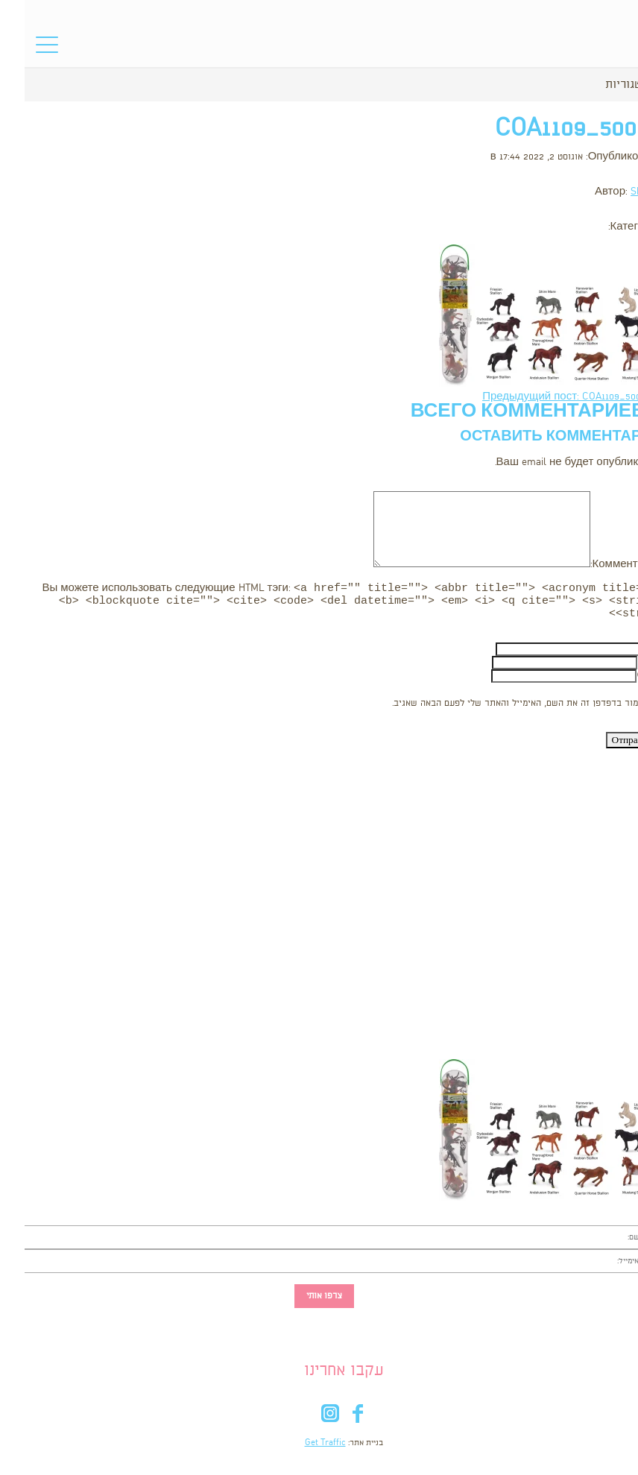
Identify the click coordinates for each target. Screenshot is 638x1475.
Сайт (625, 680)
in (305, 1421)
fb (332, 1421)
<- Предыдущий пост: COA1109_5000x (548, 396)
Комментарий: (602, 564)
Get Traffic (300, 1447)
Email (625, 666)
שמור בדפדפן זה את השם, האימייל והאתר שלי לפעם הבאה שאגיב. (493, 707)
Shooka (622, 192)
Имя (627, 653)
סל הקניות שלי (598, 49)
